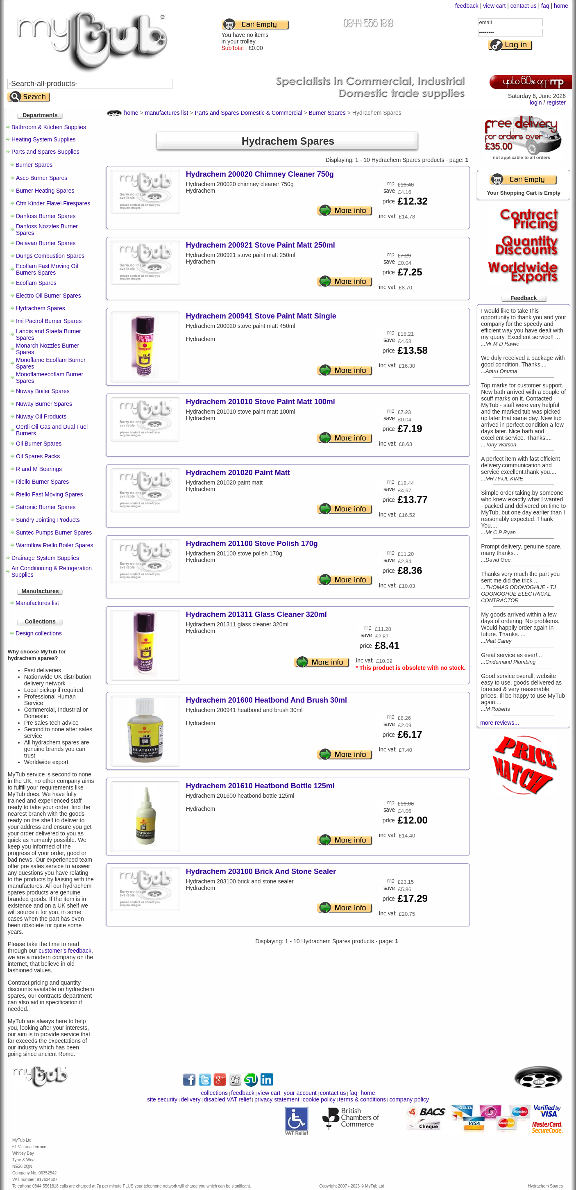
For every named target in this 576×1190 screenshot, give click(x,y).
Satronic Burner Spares (46, 507)
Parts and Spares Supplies (45, 151)
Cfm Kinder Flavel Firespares (53, 203)
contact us (523, 5)
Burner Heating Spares (45, 190)
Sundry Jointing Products (48, 520)
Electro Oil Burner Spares (48, 295)
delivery (190, 1099)
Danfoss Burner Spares (46, 216)
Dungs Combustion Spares (50, 256)
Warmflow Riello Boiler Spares (54, 545)
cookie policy (319, 1099)
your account (299, 1093)
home (561, 5)
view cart (494, 5)
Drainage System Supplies (45, 558)
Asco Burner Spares (41, 178)
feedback (466, 5)
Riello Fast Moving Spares (49, 494)
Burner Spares (34, 165)
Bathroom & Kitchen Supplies (48, 127)
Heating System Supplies (43, 139)
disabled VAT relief (227, 1099)
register (556, 102)
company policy (409, 1099)
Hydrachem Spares (40, 308)
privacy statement (276, 1099)
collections (214, 1093)
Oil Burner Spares (38, 443)
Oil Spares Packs (38, 456)
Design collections (39, 633)
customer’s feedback (65, 950)
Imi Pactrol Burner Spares (49, 321)
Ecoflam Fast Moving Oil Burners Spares (47, 269)
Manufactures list (37, 603)
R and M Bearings (39, 469)
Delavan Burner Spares (46, 243)
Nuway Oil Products (41, 416)
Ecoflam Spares (36, 283)
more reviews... (499, 722)
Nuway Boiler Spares (43, 391)
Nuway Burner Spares (44, 403)
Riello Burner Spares (42, 481)
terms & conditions (362, 1099)
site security (162, 1099)
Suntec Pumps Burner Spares (54, 532)
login (536, 102)
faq (545, 5)
